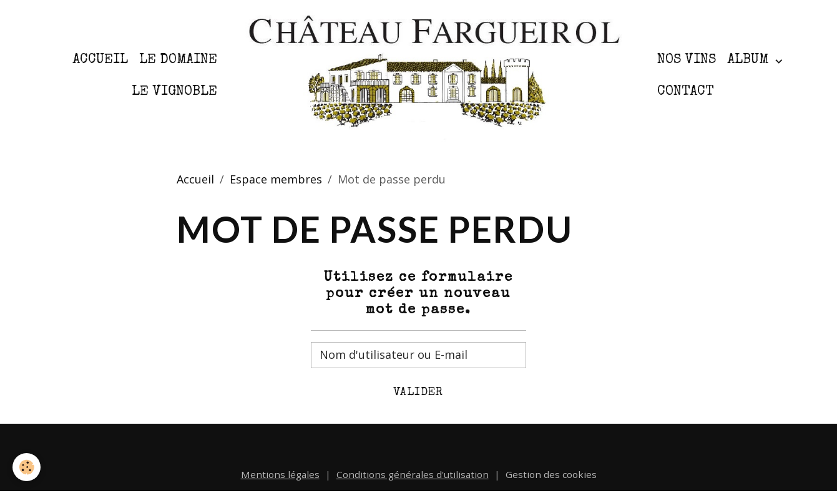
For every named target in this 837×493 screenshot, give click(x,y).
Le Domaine (178, 60)
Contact (685, 92)
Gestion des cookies (551, 474)
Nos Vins (686, 60)
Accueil (100, 60)
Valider (418, 392)
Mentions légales (280, 474)
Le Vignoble (174, 92)
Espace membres (276, 179)
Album (749, 60)
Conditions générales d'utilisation (412, 474)
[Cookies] (26, 467)
